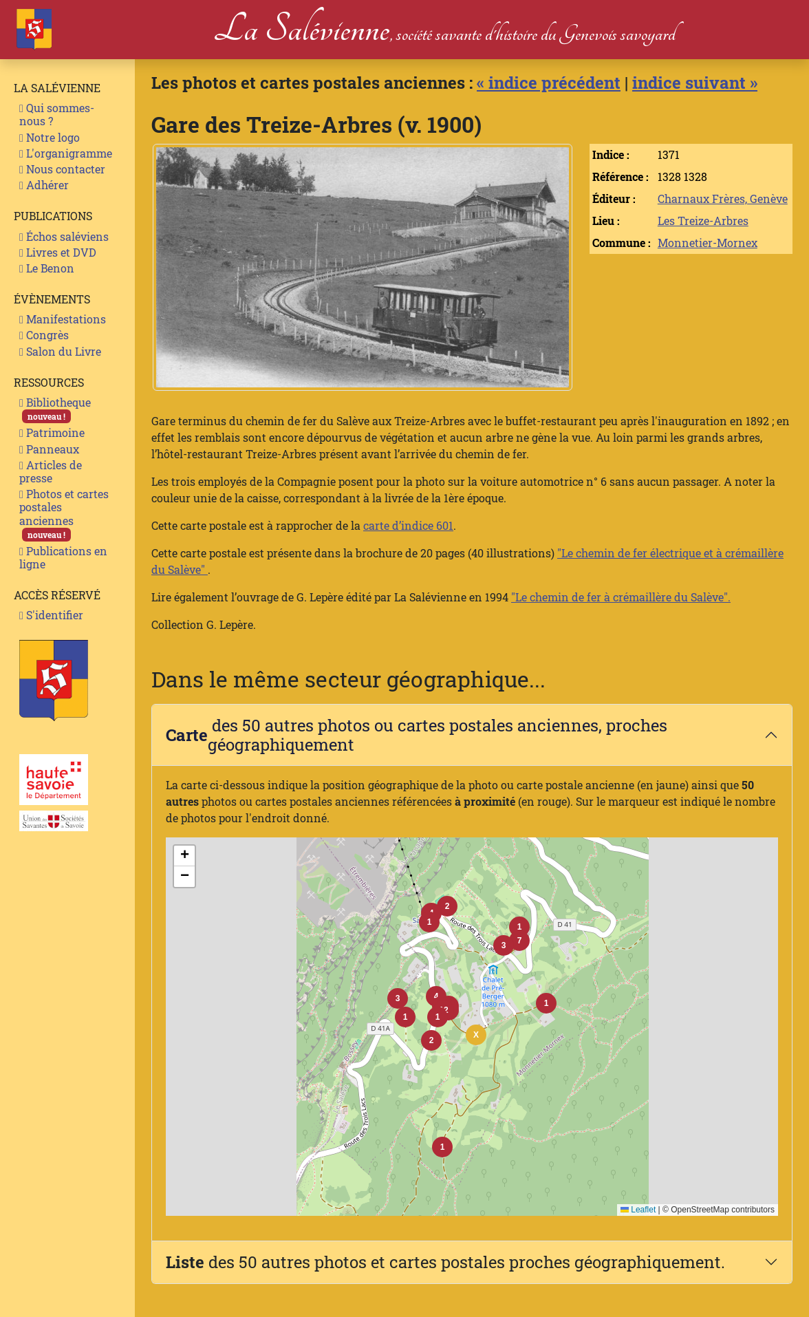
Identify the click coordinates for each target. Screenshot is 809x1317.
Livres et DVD (57, 252)
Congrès (44, 335)
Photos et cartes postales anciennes (64, 514)
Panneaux (49, 449)
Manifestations (62, 319)
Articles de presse (50, 471)
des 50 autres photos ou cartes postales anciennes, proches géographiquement (416, 735)
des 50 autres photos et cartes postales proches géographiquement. (445, 1261)
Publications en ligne (63, 557)
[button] (437, 1017)
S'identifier (51, 615)
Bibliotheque (55, 409)
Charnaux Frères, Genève (723, 198)
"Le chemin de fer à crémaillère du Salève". (621, 597)
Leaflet (638, 1209)
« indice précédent (549, 82)
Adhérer (44, 185)
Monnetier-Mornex (707, 242)
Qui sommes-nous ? (56, 114)
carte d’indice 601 (408, 525)
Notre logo (49, 137)
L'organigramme (65, 153)
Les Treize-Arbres (703, 220)
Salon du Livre (60, 351)
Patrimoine (52, 432)
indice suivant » (694, 82)
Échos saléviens (64, 236)
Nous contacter (62, 169)
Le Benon (46, 268)
